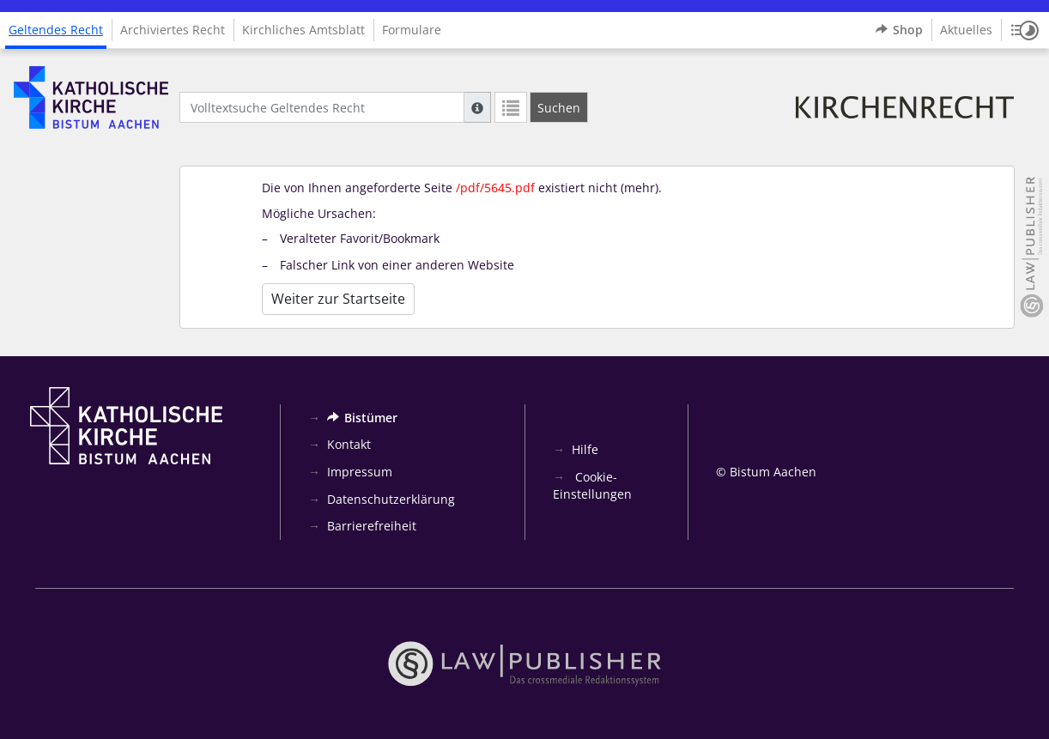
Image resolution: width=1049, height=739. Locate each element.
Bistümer (362, 417)
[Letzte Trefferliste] (510, 107)
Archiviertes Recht (172, 29)
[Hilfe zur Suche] (477, 107)
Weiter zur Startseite (338, 298)
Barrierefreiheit (371, 526)
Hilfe (585, 449)
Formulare (411, 29)
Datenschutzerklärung (391, 499)
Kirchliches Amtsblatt (303, 29)
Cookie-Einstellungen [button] (592, 485)
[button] (1025, 30)
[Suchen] (559, 107)
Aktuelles (966, 29)
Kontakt (349, 444)
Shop (899, 30)
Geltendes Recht (56, 29)
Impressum (359, 471)
